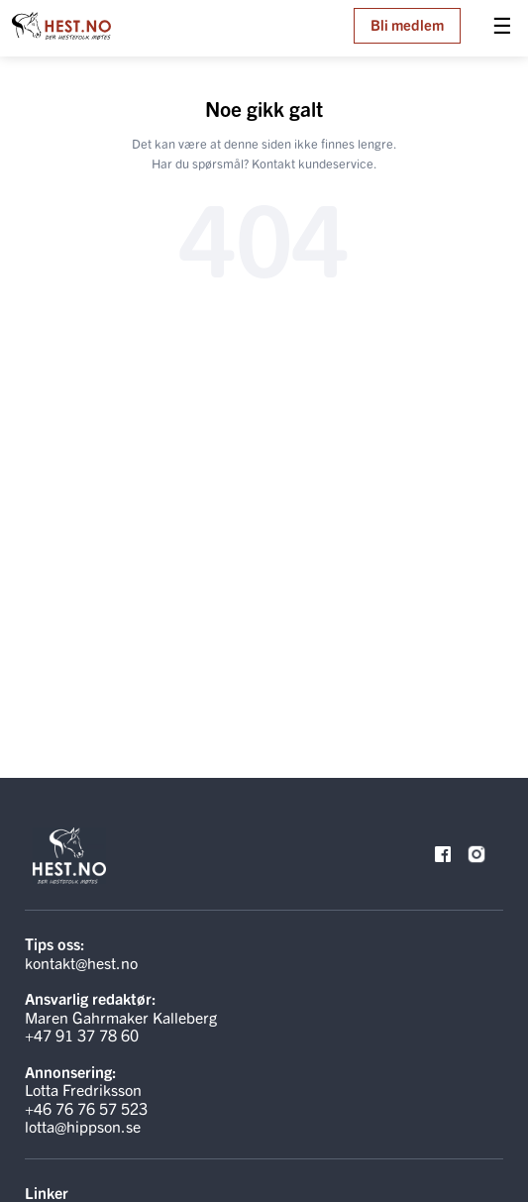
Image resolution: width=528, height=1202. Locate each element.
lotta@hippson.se (83, 1126)
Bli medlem (407, 24)
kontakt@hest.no (81, 962)
